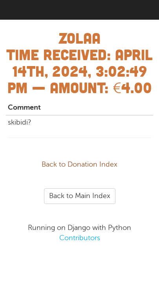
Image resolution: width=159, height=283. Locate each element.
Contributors (79, 238)
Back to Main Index (79, 196)
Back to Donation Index (79, 164)
